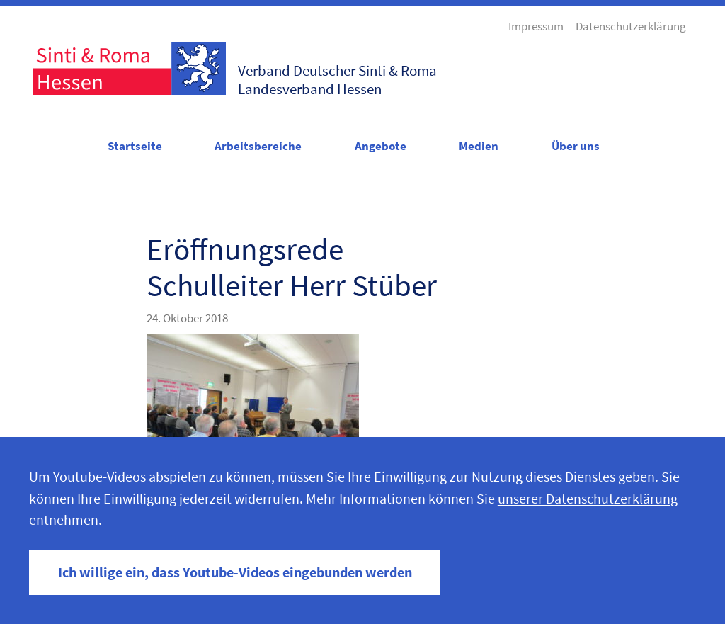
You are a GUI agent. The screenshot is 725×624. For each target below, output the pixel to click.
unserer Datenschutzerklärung (588, 498)
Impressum (536, 26)
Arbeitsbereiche (258, 146)
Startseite (135, 146)
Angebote (380, 146)
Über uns (576, 146)
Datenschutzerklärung (631, 26)
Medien (478, 146)
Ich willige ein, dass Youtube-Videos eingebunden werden (235, 572)
